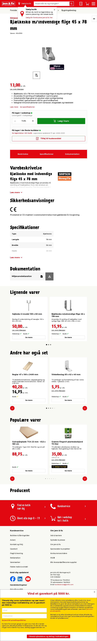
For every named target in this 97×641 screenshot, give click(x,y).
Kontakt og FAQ (16, 544)
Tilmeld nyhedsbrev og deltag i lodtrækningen (48, 636)
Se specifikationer (27, 107)
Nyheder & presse (57, 540)
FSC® (52, 558)
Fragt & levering (16, 553)
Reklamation (15, 558)
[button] (46, 344)
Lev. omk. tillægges (17, 89)
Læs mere (14, 107)
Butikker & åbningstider (20, 535)
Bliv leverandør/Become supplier (63, 562)
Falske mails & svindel (19, 567)
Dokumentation (72, 154)
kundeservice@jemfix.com (64, 584)
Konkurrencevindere (58, 553)
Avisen (13, 540)
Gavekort (13, 549)
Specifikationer (46, 154)
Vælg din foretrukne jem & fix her (39, 18)
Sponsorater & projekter (60, 549)
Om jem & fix (55, 544)
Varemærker (15, 562)
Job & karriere (56, 535)
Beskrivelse (23, 154)
